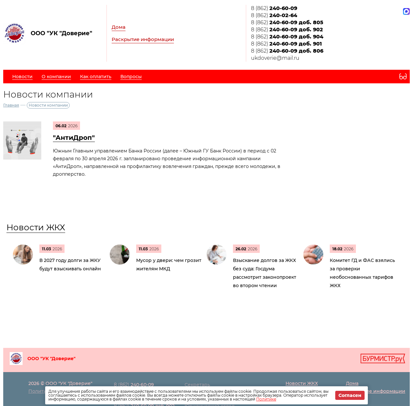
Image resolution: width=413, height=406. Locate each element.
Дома (119, 27)
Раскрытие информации (143, 39)
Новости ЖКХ (35, 227)
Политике (266, 399)
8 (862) (274, 8)
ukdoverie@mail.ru (275, 58)
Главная (11, 105)
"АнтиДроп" (74, 137)
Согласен (349, 395)
